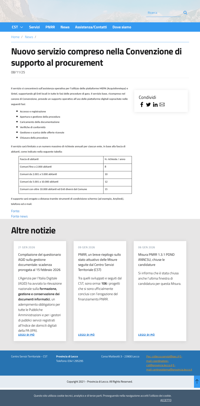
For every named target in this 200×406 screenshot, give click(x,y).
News (29, 47)
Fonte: (70, 224)
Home (15, 47)
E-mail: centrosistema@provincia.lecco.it (169, 377)
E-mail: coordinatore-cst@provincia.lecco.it (164, 370)
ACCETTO (165, 400)
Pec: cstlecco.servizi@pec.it (162, 366)
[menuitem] (17, 37)
